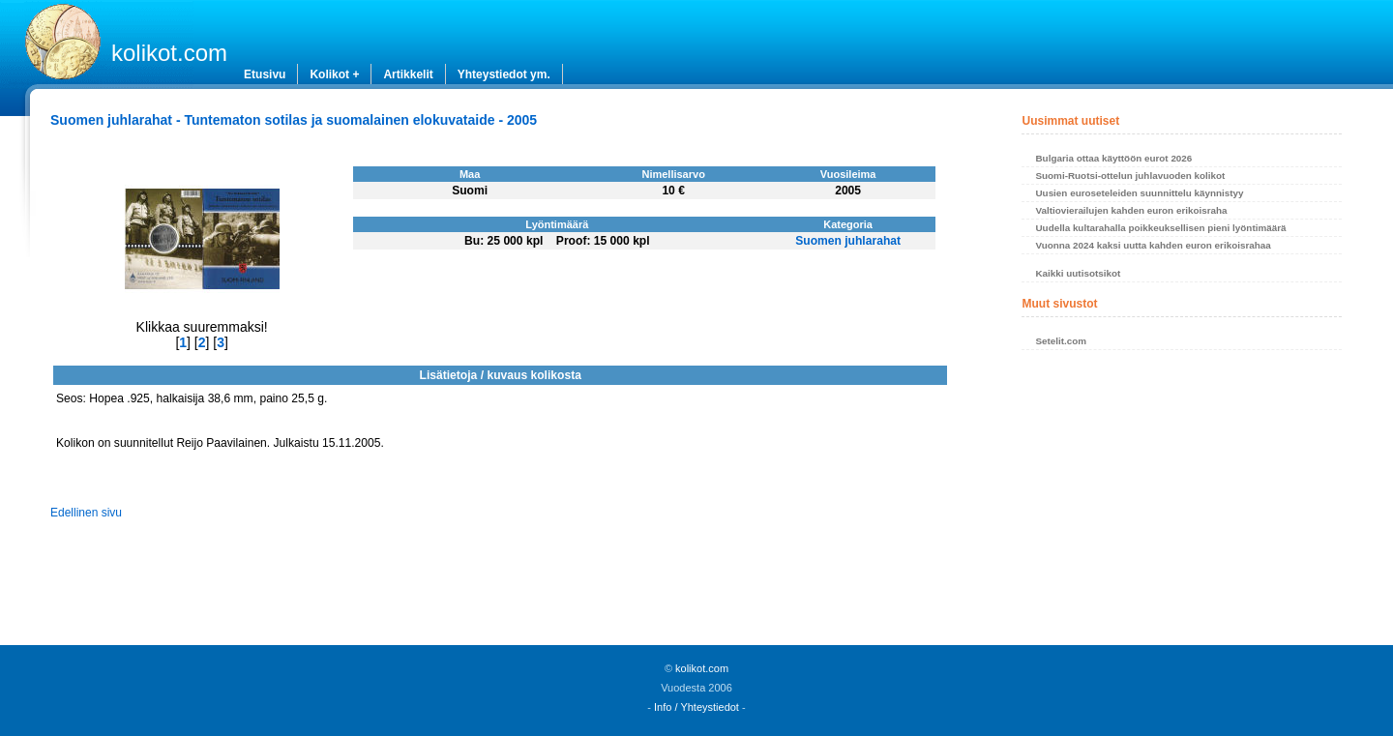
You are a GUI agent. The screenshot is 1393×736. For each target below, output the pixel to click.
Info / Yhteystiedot (696, 707)
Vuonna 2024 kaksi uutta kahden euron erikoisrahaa (1152, 245)
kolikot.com (169, 53)
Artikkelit (407, 74)
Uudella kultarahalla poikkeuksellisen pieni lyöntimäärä (1160, 227)
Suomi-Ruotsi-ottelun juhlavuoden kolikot (1130, 175)
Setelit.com (1060, 341)
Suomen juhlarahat (848, 241)
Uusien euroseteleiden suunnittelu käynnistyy (1139, 193)
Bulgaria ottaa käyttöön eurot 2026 (1113, 158)
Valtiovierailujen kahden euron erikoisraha (1131, 210)
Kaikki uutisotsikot (1077, 273)
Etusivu (264, 74)
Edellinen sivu (86, 512)
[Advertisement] (1181, 503)
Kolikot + (334, 74)
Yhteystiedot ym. (504, 74)
